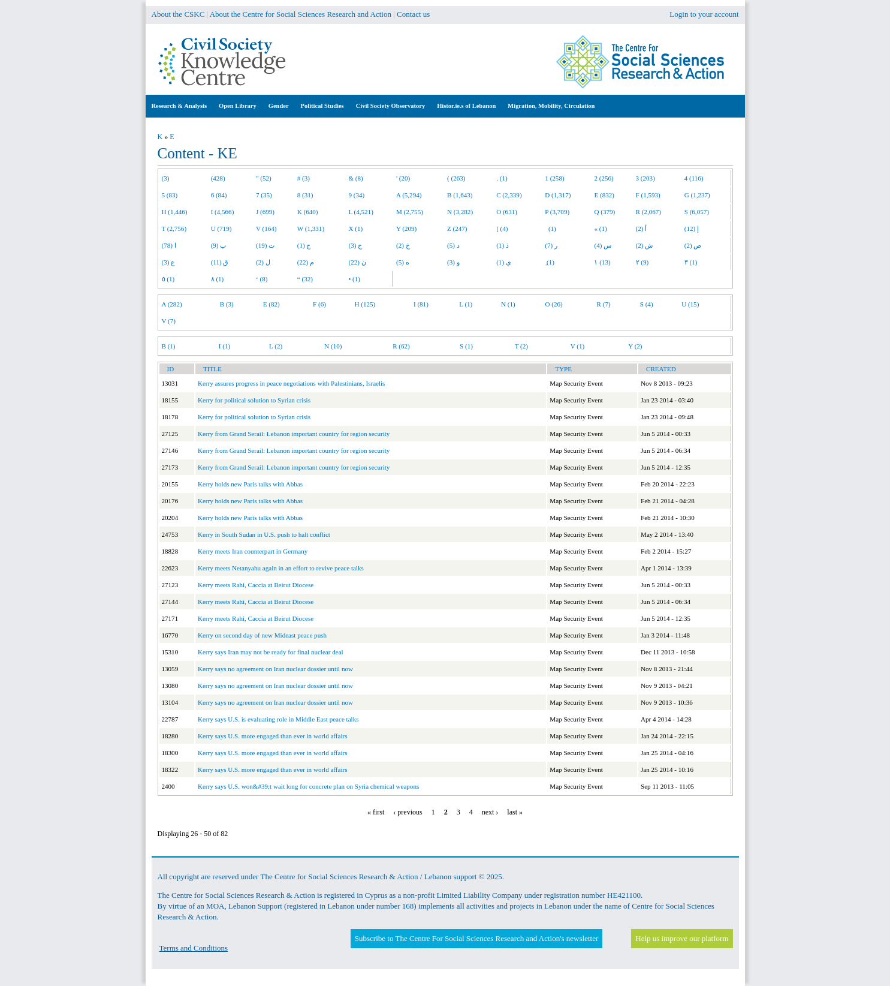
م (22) (305, 262)
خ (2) (403, 245)
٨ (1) (217, 278)
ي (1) (503, 262)
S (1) (466, 346)
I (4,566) (222, 211)
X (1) (355, 228)
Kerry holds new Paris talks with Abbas (250, 484)
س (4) (602, 245)
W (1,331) (310, 228)
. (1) (501, 178)
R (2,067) (648, 211)
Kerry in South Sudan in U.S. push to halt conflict (264, 534)
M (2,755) (409, 211)
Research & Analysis (179, 106)
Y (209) (406, 228)
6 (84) (219, 195)
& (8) (355, 178)
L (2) (275, 346)
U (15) (690, 304)
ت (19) (265, 245)
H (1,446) (175, 211)
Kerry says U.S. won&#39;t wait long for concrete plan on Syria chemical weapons (308, 786)
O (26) (554, 304)
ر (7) (551, 245)
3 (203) (645, 178)
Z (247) (457, 228)
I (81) (421, 304)
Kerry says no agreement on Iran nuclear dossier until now (275, 668)
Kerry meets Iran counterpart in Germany (252, 551)
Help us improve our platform (681, 938)
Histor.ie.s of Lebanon (466, 106)
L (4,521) (360, 211)
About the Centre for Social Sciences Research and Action (300, 14)
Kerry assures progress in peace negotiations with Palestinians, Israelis (291, 383)
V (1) (577, 346)
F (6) (319, 304)
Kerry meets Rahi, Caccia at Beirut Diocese (255, 584)
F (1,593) (648, 195)
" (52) (263, 178)
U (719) (221, 228)
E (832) (604, 195)
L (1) (465, 304)
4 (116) (694, 178)
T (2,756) (174, 228)
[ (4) (502, 228)
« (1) (600, 228)
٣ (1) (691, 262)
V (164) (266, 228)
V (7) (169, 320)
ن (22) (357, 262)
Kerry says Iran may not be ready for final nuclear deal (270, 652)
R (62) (401, 346)
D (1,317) (558, 195)
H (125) (364, 304)
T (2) (521, 346)
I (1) (224, 346)
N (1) (508, 304)
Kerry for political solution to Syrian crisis (254, 400)
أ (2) (641, 228)
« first (375, 812)
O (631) (506, 211)
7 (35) (264, 195)
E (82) (271, 304)
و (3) (453, 262)
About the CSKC (178, 14)
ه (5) (402, 262)
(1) (550, 228)
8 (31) (305, 195)
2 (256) (603, 178)
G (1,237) (697, 195)
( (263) (456, 178)
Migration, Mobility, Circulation (551, 106)
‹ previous (407, 812)
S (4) (646, 304)
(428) (218, 178)
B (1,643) (459, 195)
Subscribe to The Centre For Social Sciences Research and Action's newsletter (476, 938)
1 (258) (554, 178)
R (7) (604, 304)
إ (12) (691, 228)
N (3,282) (460, 211)
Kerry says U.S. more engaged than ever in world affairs (273, 736)
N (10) (333, 346)
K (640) (307, 211)
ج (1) (304, 245)
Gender (278, 106)
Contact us (413, 14)
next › (490, 812)
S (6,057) (696, 211)
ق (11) (220, 262)
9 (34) (356, 195)
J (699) (265, 211)
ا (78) (169, 245)
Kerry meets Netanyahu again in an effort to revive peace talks (281, 568)
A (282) (172, 304)
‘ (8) (261, 278)
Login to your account (703, 14)
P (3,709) (557, 211)
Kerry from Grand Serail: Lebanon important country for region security (294, 433)
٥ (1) (168, 278)
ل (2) (263, 262)
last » (515, 812)
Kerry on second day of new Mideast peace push (262, 635)
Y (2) (635, 346)
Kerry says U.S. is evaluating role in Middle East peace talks (278, 719)
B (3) (227, 304)
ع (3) (169, 262)
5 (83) (170, 195)
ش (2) (644, 245)
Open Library (238, 106)
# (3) (303, 178)
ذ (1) (502, 245)
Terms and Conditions (193, 947)
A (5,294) (408, 195)
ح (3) (355, 245)
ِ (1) (549, 262)
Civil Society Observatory (390, 106)
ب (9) (219, 245)
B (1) (169, 346)
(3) (166, 178)
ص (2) (693, 245)
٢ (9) (642, 262)
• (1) (354, 278)
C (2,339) (508, 195)
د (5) (453, 245)
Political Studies (322, 106)
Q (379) (604, 211)
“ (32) (305, 278)
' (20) (403, 178)
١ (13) (602, 262)
